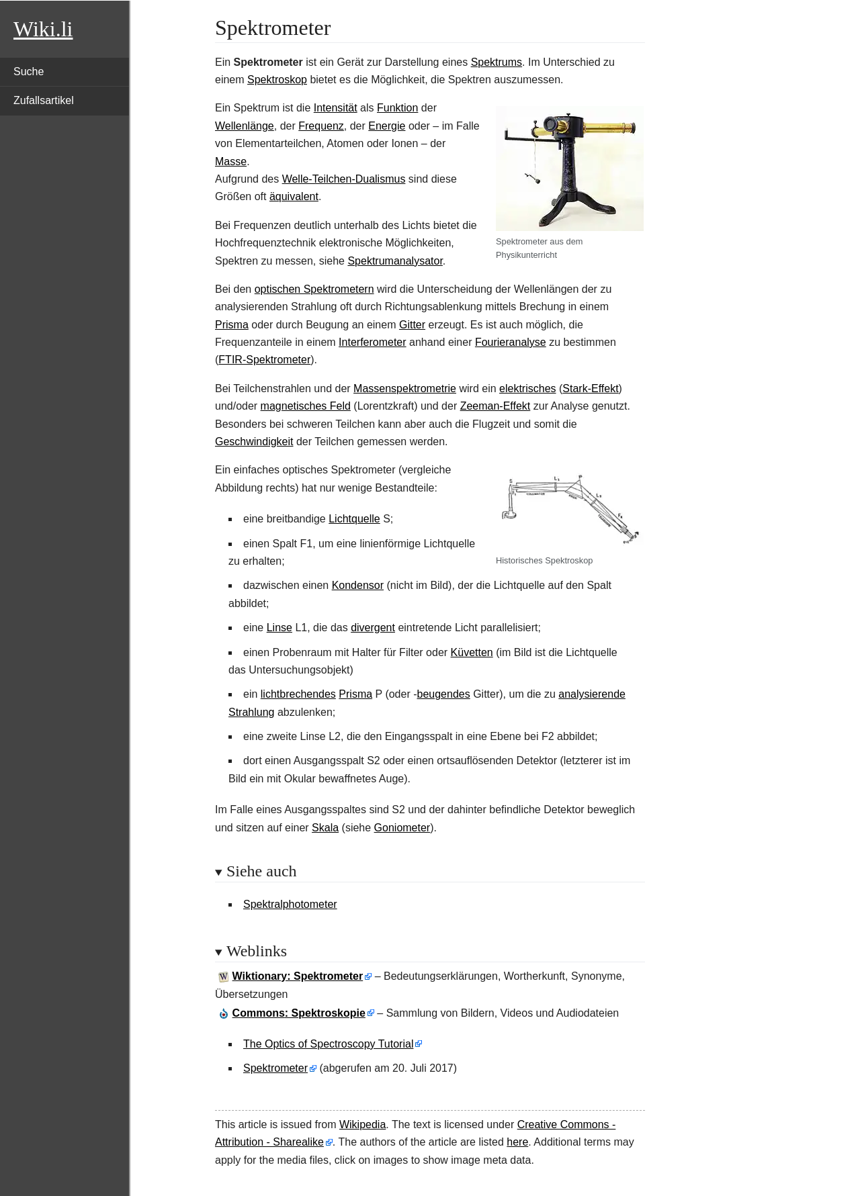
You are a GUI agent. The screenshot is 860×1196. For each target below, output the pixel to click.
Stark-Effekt (590, 388)
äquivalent (293, 196)
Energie (386, 126)
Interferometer (372, 342)
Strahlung (251, 712)
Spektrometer (275, 1068)
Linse (279, 627)
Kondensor (358, 585)
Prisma (232, 324)
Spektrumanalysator (394, 261)
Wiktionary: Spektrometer (297, 976)
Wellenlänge (244, 126)
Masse (231, 161)
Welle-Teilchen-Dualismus (344, 179)
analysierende (592, 694)
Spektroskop (277, 79)
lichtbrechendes (298, 694)
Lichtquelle (354, 518)
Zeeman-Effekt (495, 406)
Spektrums (496, 62)
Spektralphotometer (290, 904)
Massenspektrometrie (404, 388)
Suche (28, 71)
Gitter (412, 324)
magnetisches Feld (306, 406)
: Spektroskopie (299, 1013)
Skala (325, 827)
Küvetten (472, 652)
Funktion (397, 107)
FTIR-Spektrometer (264, 359)
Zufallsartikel (43, 100)
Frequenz (321, 126)
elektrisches (527, 388)
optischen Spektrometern (314, 289)
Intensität (335, 107)
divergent (373, 627)
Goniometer (402, 827)
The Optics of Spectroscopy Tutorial (328, 1044)
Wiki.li (43, 29)
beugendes (443, 694)
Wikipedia (362, 1124)
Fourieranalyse (510, 342)
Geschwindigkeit (254, 441)
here (517, 1142)
